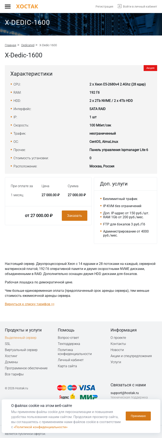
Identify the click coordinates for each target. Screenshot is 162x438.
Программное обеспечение (26, 368)
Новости (117, 350)
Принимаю (138, 416)
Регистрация (104, 6)
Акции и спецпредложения (131, 356)
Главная (10, 45)
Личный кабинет (71, 360)
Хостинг (11, 356)
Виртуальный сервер (21, 350)
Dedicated (27, 45)
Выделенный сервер (21, 338)
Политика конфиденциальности (75, 352)
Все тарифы (14, 374)
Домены (11, 362)
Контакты (118, 344)
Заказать (74, 216)
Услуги (116, 362)
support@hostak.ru (125, 393)
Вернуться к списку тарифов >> (29, 304)
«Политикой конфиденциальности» (42, 427)
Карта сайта (67, 366)
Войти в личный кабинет (140, 6)
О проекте (118, 338)
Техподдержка (69, 344)
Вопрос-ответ (68, 338)
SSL (8, 344)
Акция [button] (150, 68)
